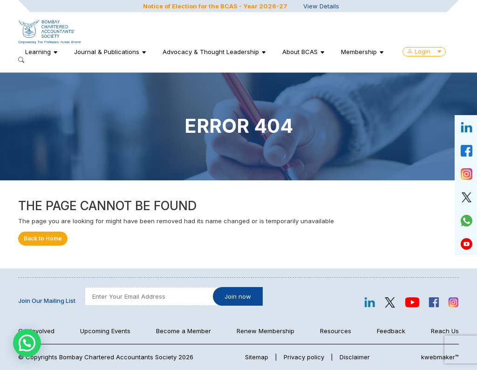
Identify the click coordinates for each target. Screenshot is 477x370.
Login (424, 51)
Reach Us (445, 331)
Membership (359, 51)
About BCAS (300, 51)
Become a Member (183, 331)
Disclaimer (355, 357)
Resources (335, 331)
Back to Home (43, 238)
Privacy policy (304, 357)
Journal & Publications (106, 51)
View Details (321, 6)
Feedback (391, 331)
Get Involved (36, 331)
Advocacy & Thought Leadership (211, 51)
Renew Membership (265, 331)
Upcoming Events (105, 331)
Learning (38, 51)
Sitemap (256, 357)
